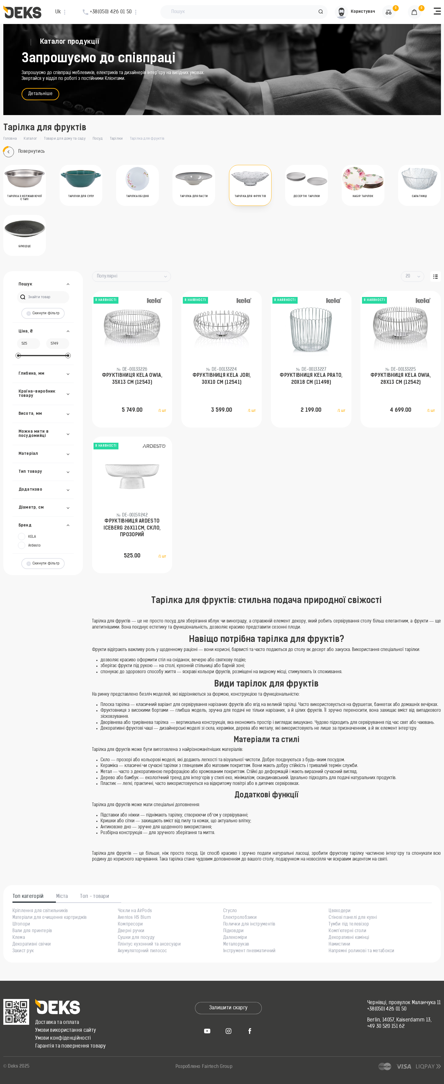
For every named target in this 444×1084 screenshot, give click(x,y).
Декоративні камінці (349, 938)
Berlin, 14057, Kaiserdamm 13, (399, 1020)
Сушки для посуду (136, 938)
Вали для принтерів (32, 931)
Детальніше (40, 94)
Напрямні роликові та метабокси (361, 951)
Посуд (98, 139)
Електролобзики (240, 918)
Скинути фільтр (43, 313)
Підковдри (233, 931)
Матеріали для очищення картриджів (49, 918)
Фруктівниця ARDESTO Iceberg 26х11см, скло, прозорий (132, 528)
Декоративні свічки (31, 945)
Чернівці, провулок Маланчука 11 (404, 1002)
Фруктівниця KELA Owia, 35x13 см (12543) (132, 379)
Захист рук (23, 951)
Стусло (230, 911)
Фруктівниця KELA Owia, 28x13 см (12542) (401, 379)
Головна (10, 139)
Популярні (107, 276)
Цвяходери (340, 911)
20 (408, 276)
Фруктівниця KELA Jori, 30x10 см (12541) (222, 379)
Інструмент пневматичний (249, 951)
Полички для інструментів (249, 924)
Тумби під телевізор (349, 924)
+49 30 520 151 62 (386, 1026)
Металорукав (236, 945)
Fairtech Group (217, 1067)
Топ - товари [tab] (94, 896)
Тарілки (116, 139)
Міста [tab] (62, 896)
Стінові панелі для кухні (353, 918)
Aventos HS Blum (134, 918)
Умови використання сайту (65, 1030)
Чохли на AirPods (135, 911)
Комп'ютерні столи (347, 931)
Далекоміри (235, 938)
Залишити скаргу (228, 1008)
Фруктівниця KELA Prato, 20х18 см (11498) (311, 379)
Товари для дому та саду (65, 139)
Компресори (130, 924)
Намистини (339, 945)
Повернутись (24, 152)
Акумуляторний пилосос (142, 951)
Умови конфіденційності (63, 1038)
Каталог (30, 139)
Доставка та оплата (57, 1022)
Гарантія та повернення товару (70, 1046)
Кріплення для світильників (40, 911)
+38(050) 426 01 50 (387, 1009)
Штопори (21, 924)
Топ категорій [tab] (28, 896)
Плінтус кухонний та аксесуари (149, 945)
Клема (18, 938)
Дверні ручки (131, 931)
